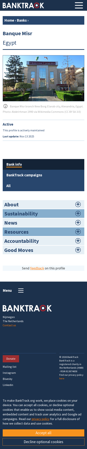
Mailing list (10, 366)
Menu (13, 290)
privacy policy (40, 419)
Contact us (9, 325)
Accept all (43, 432)
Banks (22, 20)
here (61, 378)
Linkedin (8, 385)
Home (9, 20)
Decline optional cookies (43, 441)
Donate (10, 358)
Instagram (9, 372)
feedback (37, 268)
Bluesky (7, 379)
